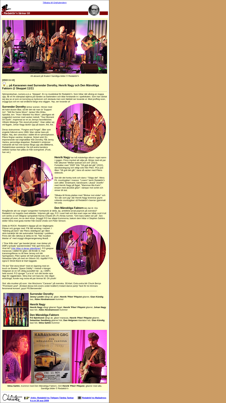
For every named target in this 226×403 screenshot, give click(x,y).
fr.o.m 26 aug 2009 (39, 400)
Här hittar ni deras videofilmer (26, 248)
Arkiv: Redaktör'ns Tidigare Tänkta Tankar (52, 397)
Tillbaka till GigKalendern (54, 2)
